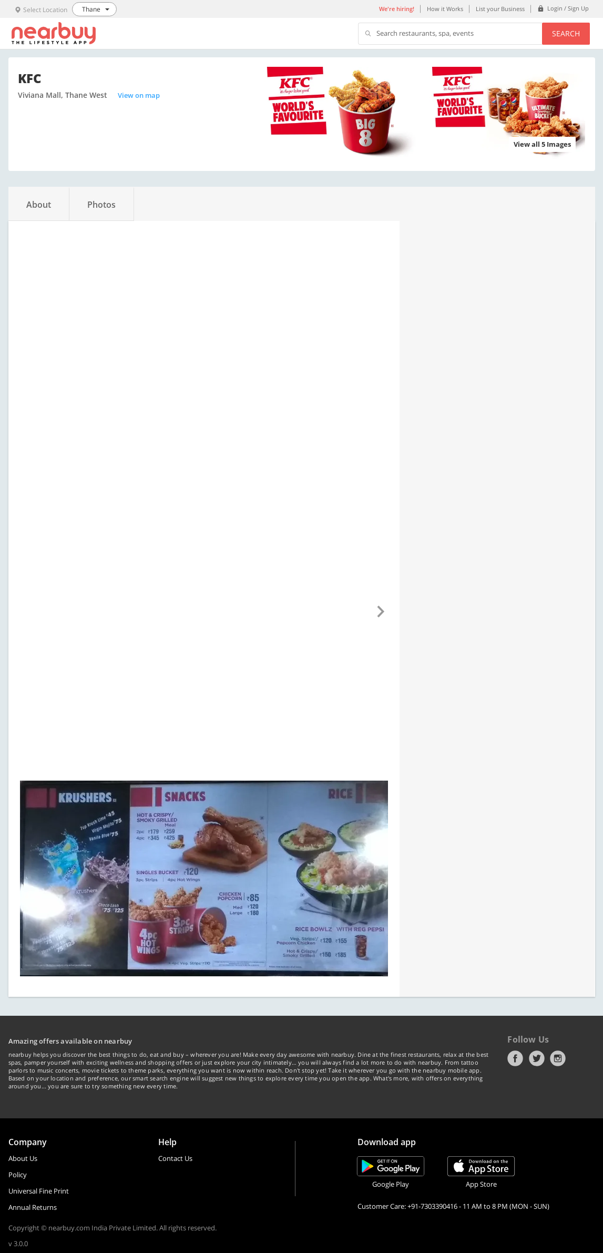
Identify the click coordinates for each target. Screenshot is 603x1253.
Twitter (537, 1058)
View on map (139, 95)
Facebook (515, 1058)
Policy (17, 1174)
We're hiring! (396, 9)
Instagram (558, 1058)
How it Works (445, 9)
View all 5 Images (542, 144)
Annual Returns (32, 1207)
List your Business (500, 9)
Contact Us (175, 1158)
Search (566, 33)
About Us (22, 1158)
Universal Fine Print (38, 1191)
